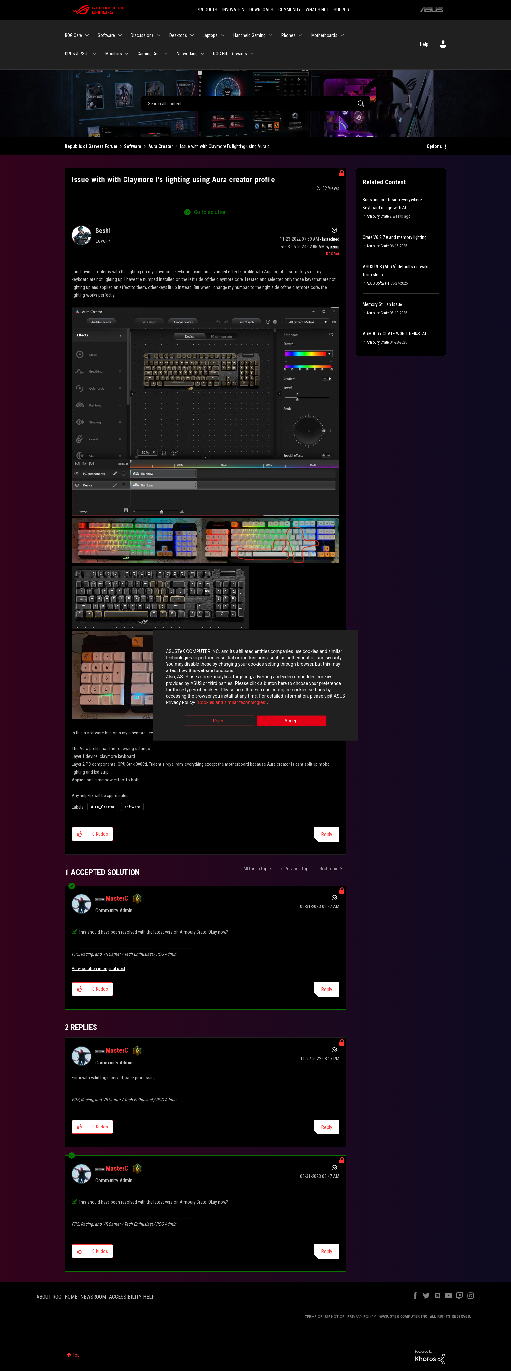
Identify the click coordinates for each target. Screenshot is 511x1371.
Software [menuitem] (106, 35)
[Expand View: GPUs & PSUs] (94, 53)
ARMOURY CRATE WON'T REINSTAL (395, 333)
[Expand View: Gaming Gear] (166, 53)
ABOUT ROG (48, 1297)
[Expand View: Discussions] (158, 35)
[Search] (255, 103)
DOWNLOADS (261, 9)
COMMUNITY (289, 9)
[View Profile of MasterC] (117, 898)
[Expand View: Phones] (300, 35)
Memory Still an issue (382, 304)
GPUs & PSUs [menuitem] (77, 53)
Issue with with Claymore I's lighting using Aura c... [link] (226, 146)
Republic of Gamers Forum (91, 146)
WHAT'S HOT (317, 9)
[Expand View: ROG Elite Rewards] (252, 53)
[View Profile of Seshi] (102, 231)
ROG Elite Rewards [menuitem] (230, 53)
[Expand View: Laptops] (222, 35)
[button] (205, 411)
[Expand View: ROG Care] (87, 35)
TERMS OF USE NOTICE (324, 1316)
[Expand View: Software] (120, 35)
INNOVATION (233, 9)
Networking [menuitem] (187, 53)
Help (424, 44)
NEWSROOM (93, 1297)
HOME (71, 1297)
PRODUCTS (207, 9)
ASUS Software (378, 283)
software (132, 807)
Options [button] (434, 146)
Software (132, 146)
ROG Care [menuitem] (73, 35)
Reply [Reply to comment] (326, 989)
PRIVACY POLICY (361, 1316)
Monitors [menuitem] (113, 53)
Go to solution (210, 212)
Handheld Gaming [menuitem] (249, 35)
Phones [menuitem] (288, 35)
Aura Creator (160, 146)
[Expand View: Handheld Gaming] (270, 35)
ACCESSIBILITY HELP (132, 1297)
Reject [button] (219, 721)
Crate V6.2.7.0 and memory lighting (395, 237)
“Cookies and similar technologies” (213, 703)
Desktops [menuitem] (178, 35)
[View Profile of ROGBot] (332, 254)
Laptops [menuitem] (210, 35)
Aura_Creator (103, 807)
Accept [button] (292, 721)
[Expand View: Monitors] (127, 53)
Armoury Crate (378, 216)
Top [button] (76, 1355)
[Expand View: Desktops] (192, 35)
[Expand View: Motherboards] (342, 35)
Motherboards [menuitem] (324, 35)
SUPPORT (342, 9)
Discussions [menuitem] (142, 35)
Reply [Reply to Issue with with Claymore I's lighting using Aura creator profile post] (326, 834)
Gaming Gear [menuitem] (149, 53)
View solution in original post (98, 968)
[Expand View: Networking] (202, 53)
